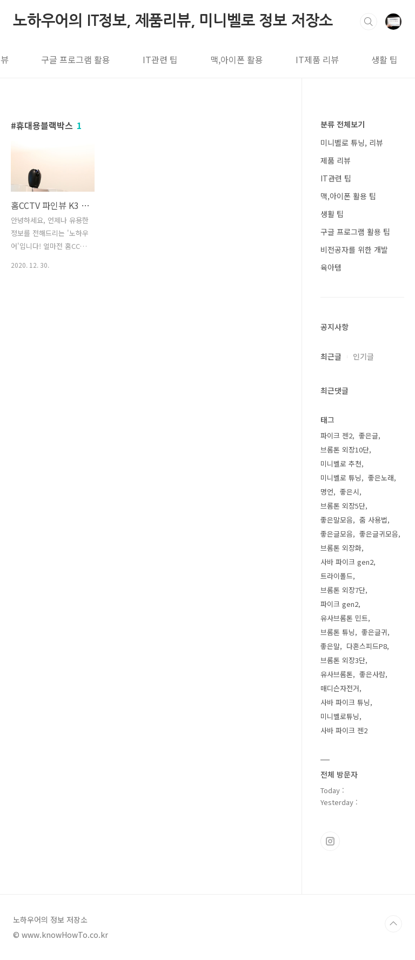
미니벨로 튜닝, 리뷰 (351, 142)
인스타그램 (330, 841)
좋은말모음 (336, 520)
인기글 (363, 356)
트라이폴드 (336, 576)
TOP (393, 923)
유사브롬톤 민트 (344, 618)
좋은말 (330, 646)
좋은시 (349, 491)
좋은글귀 (374, 632)
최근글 (331, 356)
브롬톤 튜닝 (337, 632)
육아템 (331, 267)
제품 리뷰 (335, 160)
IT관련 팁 (108, 59)
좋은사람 (372, 674)
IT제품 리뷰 (265, 59)
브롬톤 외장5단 (342, 506)
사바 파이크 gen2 (346, 562)
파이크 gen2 (339, 604)
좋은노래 (381, 477)
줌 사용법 (373, 520)
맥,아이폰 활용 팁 (348, 196)
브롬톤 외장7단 (342, 590)
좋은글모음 (336, 534)
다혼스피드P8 (366, 646)
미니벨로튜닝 (339, 716)
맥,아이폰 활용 (184, 59)
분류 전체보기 (342, 124)
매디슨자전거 (339, 688)
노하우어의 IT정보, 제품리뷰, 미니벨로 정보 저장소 (173, 20)
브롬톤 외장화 (341, 548)
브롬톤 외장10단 (344, 449)
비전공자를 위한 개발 (354, 249)
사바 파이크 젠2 (343, 730)
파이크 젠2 (336, 435)
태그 (386, 59)
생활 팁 (332, 59)
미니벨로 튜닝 (341, 477)
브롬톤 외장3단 (342, 660)
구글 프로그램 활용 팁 (355, 231)
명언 (326, 491)
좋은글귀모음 (378, 534)
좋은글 (368, 435)
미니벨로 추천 (341, 463)
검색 (368, 21)
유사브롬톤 (336, 674)
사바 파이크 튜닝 (345, 702)
